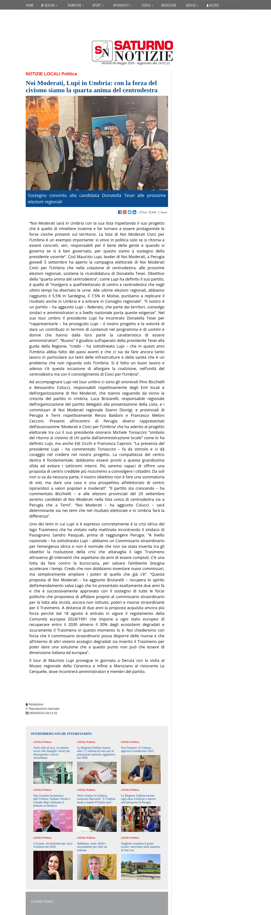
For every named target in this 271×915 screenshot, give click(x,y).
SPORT (98, 5)
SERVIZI (192, 5)
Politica (69, 73)
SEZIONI (49, 5)
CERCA (147, 5)
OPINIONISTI (122, 5)
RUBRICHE (76, 5)
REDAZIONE (169, 5)
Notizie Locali (43, 73)
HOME (30, 5)
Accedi (213, 5)
